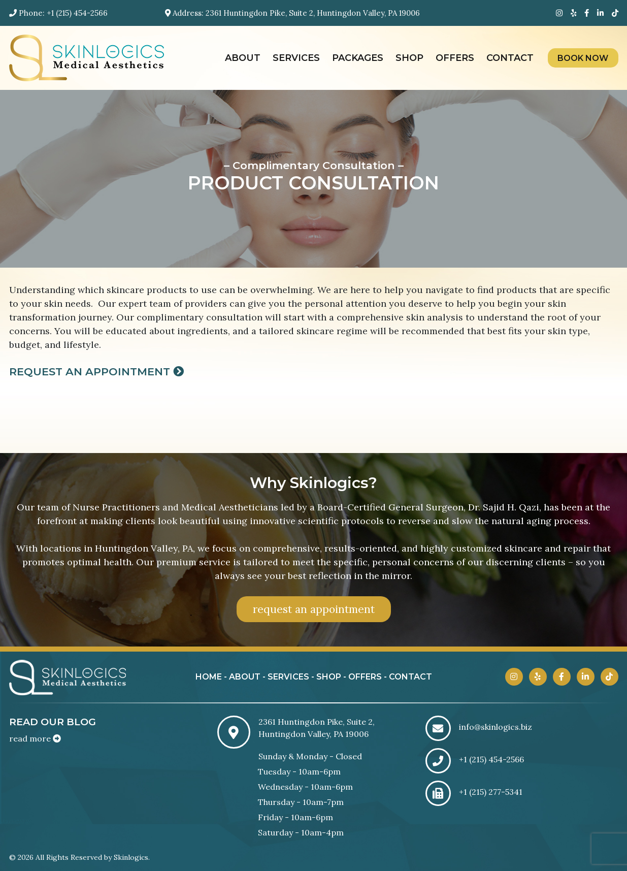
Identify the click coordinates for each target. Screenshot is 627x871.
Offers (455, 57)
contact (410, 677)
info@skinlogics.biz (495, 727)
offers (365, 677)
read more (35, 738)
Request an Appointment (96, 371)
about (244, 677)
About (242, 57)
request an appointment (314, 609)
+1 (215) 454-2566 (77, 13)
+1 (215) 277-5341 (490, 792)
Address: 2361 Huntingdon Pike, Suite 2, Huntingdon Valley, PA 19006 (292, 13)
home (208, 677)
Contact (510, 57)
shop (328, 677)
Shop (409, 57)
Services (296, 57)
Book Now (582, 58)
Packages (357, 57)
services (288, 677)
